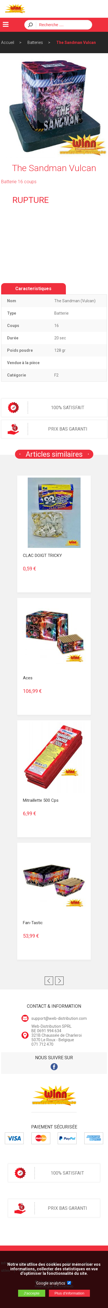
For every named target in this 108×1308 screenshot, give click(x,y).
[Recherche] (62, 25)
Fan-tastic (33, 922)
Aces (28, 677)
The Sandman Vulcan (76, 42)
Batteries (35, 42)
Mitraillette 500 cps (41, 800)
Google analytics (50, 1283)
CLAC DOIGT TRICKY (42, 555)
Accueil (7, 42)
